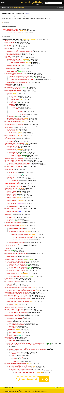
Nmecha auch (10, 299)
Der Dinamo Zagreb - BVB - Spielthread (12, 39)
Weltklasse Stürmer (9, 42)
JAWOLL (7, 248)
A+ (4, 2)
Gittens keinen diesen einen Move (14, 227)
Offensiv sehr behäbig (12, 256)
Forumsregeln (44, 391)
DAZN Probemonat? (15, 352)
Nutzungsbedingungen (28, 391)
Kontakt (16, 391)
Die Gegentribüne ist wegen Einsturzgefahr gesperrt (18, 317)
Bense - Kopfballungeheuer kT (12, 133)
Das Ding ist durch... (9, 40)
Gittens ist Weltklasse (10, 189)
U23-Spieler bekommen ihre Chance (13, 121)
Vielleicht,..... (10, 303)
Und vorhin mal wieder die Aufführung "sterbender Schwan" (18, 287)
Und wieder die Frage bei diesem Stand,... (14, 143)
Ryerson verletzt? (11, 329)
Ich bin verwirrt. (12, 94)
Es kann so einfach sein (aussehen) (13, 222)
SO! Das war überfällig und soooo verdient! (14, 213)
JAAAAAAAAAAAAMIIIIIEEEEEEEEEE (14, 245)
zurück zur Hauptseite (8, 9)
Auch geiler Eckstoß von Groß (11, 123)
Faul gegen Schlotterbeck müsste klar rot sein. (15, 73)
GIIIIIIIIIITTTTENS (11, 247)
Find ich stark (10, 70)
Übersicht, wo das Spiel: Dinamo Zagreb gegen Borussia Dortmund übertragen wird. (24, 341)
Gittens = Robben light (10, 209)
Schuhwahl (7, 250)
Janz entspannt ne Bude (10, 43)
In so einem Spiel (9, 278)
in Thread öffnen (60, 9)
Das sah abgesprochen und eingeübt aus (14, 124)
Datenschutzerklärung (37, 391)
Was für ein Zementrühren (11, 135)
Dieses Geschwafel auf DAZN (11, 272)
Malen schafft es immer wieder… (12, 57)
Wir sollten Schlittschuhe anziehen (12, 281)
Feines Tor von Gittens (10, 168)
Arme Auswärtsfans (9, 147)
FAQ (8, 7)
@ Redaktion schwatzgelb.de (29, 16)
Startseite (4, 7)
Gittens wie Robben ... (10, 199)
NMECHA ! (7, 282)
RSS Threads (11, 391)
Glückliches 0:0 (10, 338)
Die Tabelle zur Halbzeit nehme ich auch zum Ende (16, 161)
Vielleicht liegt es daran (12, 318)
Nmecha (7, 48)
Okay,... (12, 101)
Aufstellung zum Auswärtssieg (15, 323)
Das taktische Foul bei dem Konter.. (13, 87)
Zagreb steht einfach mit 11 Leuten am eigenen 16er (17, 292)
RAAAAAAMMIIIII (9, 127)
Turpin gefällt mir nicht (10, 68)
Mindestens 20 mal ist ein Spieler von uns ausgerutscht (17, 50)
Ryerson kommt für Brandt (11, 144)
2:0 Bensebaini (8, 140)
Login (57, 7)
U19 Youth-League (9, 337)
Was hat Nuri (8, 56)
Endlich (6, 224)
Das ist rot (7, 84)
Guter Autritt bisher (9, 255)
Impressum (21, 391)
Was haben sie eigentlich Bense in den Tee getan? (16, 295)
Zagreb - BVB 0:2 (9, 137)
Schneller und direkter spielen (11, 279)
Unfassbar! (9, 93)
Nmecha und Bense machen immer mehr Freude (16, 253)
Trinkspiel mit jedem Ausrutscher (12, 53)
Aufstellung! (7, 320)
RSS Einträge (5, 391)
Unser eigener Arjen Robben (11, 188)
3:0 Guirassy (8, 45)
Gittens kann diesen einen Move (12, 225)
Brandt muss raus (9, 169)
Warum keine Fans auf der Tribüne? (13, 315)
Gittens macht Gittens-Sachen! (12, 30)
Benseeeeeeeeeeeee (10, 138)
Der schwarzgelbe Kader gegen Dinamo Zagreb (15, 363)
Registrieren (61, 7)
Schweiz (12, 355)
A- (2, 2)
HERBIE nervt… (8, 214)
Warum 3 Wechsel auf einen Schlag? (13, 90)
